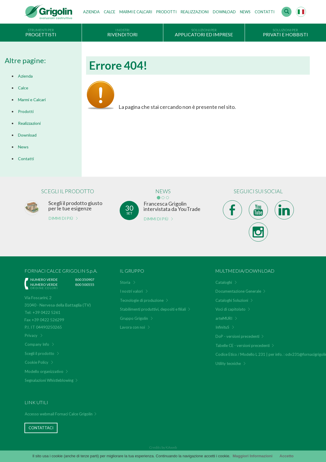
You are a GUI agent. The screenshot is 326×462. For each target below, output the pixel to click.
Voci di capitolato (230, 309)
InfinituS (222, 327)
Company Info (37, 344)
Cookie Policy (36, 362)
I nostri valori (131, 291)
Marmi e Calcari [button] (135, 11)
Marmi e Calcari (32, 99)
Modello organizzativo (44, 371)
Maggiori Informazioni (252, 456)
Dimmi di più (61, 218)
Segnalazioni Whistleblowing (49, 380)
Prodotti (26, 111)
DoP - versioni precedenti (237, 336)
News (245, 11)
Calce (109, 11)
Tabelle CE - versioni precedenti (242, 345)
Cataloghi (223, 282)
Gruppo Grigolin (134, 318)
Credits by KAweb (163, 447)
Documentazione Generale (238, 291)
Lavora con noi (132, 327)
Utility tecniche (228, 363)
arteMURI (223, 318)
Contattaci (41, 427)
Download (224, 11)
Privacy (31, 335)
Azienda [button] (91, 11)
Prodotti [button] (166, 11)
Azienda (25, 75)
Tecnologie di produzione (142, 300)
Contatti (264, 11)
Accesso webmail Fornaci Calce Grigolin (59, 414)
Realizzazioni (195, 11)
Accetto (286, 456)
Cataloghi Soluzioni (231, 300)
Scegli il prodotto (39, 353)
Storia (125, 282)
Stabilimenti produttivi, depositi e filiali (153, 309)
